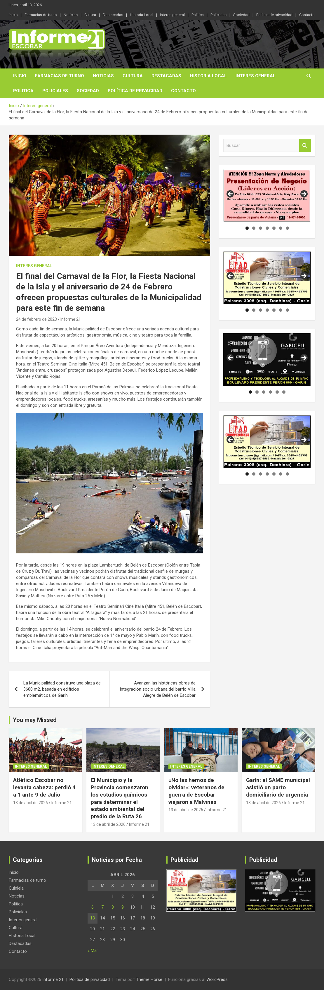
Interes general (172, 15)
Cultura (90, 15)
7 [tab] (287, 228)
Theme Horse (149, 979)
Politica (197, 15)
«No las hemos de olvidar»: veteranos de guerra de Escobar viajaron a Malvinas (196, 791)
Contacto (307, 15)
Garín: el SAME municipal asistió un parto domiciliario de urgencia (278, 787)
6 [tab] (280, 228)
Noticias (71, 15)
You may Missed (35, 719)
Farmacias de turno (41, 15)
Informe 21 (70, 319)
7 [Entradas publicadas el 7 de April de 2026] (102, 907)
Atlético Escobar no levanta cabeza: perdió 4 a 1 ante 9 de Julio (44, 787)
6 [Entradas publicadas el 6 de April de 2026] (92, 907)
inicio (13, 15)
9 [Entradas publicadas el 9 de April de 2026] (122, 907)
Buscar (305, 145)
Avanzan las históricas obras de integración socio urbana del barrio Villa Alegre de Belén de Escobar (158, 689)
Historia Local (141, 15)
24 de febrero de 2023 (36, 319)
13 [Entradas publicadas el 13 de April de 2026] (92, 918)
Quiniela (16, 888)
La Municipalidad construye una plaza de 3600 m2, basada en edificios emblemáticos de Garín (62, 689)
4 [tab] (267, 228)
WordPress (217, 979)
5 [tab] (274, 228)
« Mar (93, 950)
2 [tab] (253, 228)
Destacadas (113, 15)
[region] (267, 195)
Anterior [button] (230, 194)
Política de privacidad (274, 15)
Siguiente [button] (303, 194)
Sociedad (241, 15)
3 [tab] (260, 228)
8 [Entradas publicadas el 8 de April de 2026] (113, 907)
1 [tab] (247, 228)
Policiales (218, 15)
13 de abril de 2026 (30, 802)
